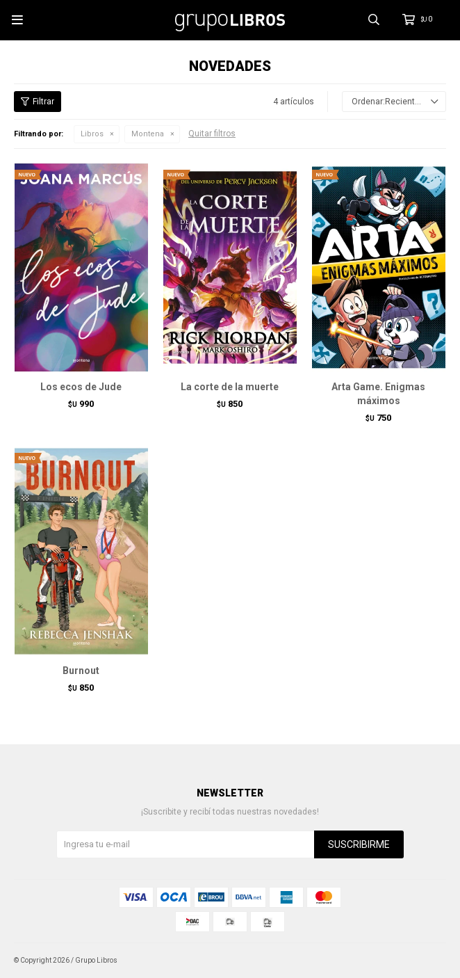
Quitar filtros (212, 133)
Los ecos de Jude (81, 386)
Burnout (81, 670)
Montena (147, 133)
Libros (92, 133)
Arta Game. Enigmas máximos (378, 393)
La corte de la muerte (230, 386)
